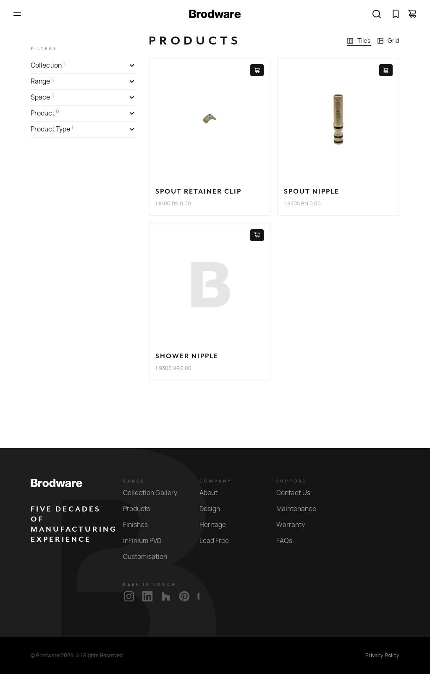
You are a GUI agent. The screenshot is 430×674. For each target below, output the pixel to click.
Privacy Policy (382, 655)
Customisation (150, 556)
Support (291, 481)
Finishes (140, 524)
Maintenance (301, 508)
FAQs (289, 540)
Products (141, 508)
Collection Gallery (155, 492)
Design (214, 508)
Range (134, 481)
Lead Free (219, 540)
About (213, 492)
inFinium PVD (147, 540)
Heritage (217, 524)
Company (215, 481)
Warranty (295, 524)
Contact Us (298, 492)
